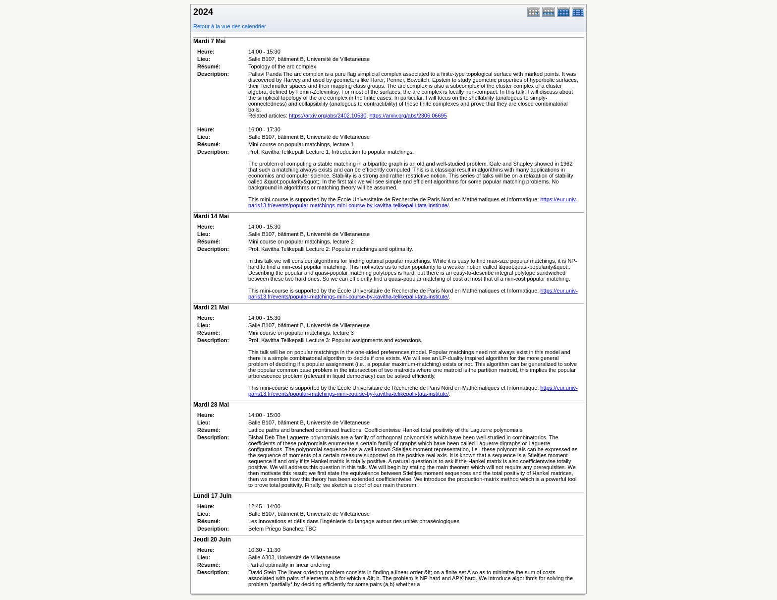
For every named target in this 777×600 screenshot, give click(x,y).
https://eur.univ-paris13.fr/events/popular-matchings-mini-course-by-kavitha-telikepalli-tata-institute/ (413, 202)
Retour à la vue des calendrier (229, 26)
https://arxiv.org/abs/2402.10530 (327, 116)
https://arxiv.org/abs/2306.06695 (407, 116)
